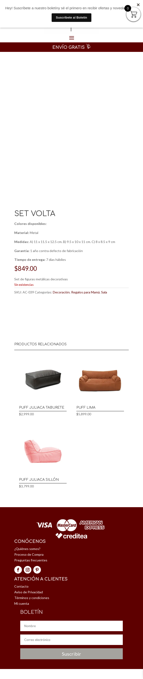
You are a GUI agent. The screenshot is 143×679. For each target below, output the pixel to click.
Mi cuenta (21, 603)
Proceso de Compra (29, 554)
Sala (104, 292)
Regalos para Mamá (85, 292)
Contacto (21, 586)
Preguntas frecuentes (30, 560)
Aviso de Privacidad (28, 592)
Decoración (61, 292)
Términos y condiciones (31, 598)
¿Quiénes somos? (27, 549)
